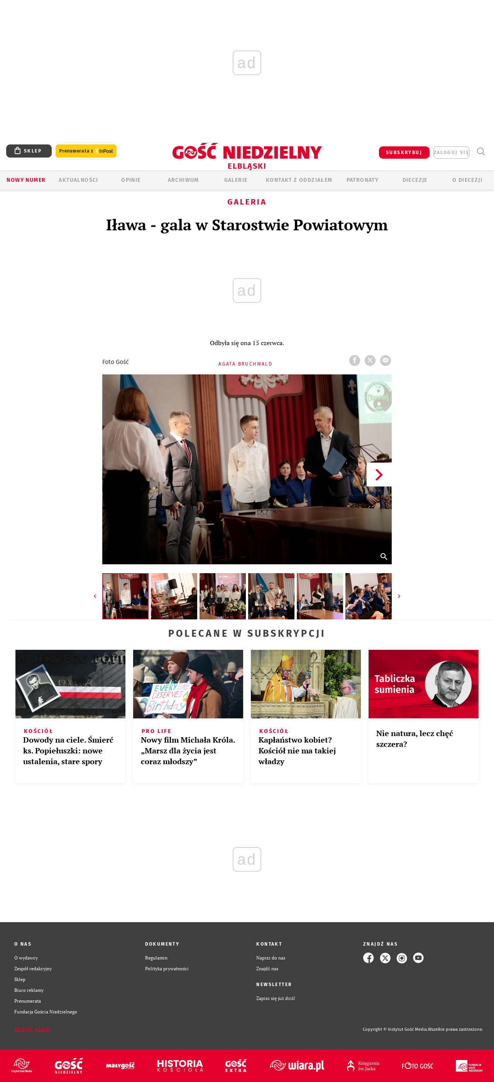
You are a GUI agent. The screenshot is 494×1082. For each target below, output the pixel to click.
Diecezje (415, 180)
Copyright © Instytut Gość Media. (395, 1029)
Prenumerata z (86, 151)
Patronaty (363, 180)
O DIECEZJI (467, 180)
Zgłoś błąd (32, 1029)
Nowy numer (26, 180)
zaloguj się (451, 152)
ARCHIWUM (183, 180)
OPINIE (130, 180)
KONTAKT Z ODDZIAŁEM (299, 180)
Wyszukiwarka (481, 151)
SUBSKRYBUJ (404, 152)
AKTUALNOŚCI (78, 180)
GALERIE (236, 180)
